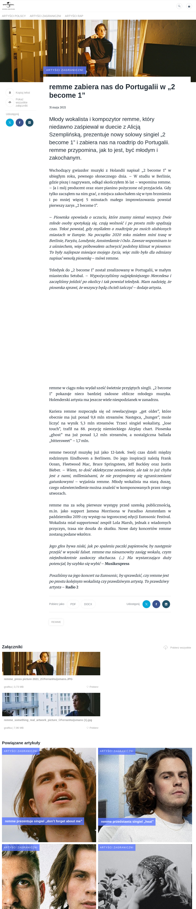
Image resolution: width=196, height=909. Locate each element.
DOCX (88, 593)
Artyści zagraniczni (45, 16)
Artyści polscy (14, 16)
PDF (73, 593)
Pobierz (39, 676)
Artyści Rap (74, 16)
